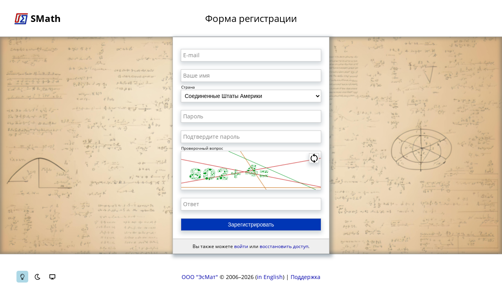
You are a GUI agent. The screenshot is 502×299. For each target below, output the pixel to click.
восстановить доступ (284, 246)
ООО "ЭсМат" (200, 277)
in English (270, 277)
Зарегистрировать (251, 224)
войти (241, 246)
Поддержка (305, 277)
